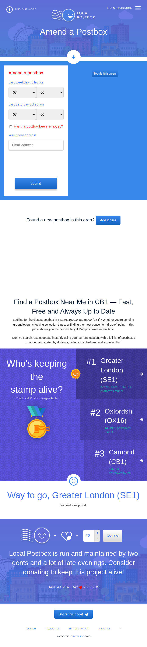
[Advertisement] (73, 259)
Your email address (22, 135)
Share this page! (73, 614)
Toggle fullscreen (105, 73)
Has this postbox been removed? (38, 126)
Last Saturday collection (26, 104)
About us (105, 628)
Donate (112, 535)
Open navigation (124, 8)
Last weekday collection (26, 82)
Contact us (52, 628)
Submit (36, 183)
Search (31, 628)
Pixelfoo (78, 636)
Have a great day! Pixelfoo (73, 587)
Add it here (108, 220)
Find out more (25, 9)
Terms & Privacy (79, 628)
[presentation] (34, 163)
